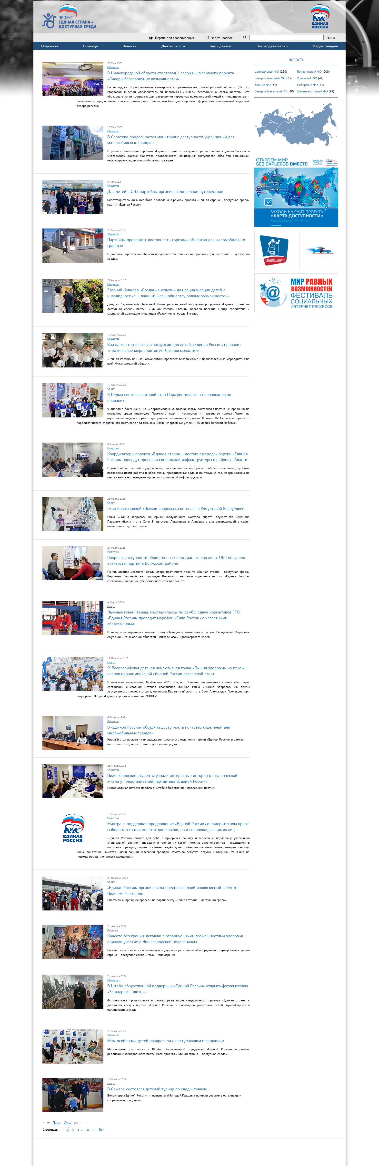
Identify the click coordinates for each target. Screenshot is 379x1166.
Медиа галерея (325, 46)
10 (87, 1129)
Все (101, 1129)
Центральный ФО (266, 72)
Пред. (57, 1123)
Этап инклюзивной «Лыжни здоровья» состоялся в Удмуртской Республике (175, 508)
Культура (112, 930)
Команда (90, 46)
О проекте (49, 46)
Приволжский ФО (309, 72)
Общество (113, 67)
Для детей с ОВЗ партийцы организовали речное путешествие (165, 191)
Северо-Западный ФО (269, 78)
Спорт (111, 388)
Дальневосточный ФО (312, 91)
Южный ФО (262, 85)
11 (94, 1129)
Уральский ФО (307, 78)
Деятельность (173, 46)
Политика (113, 448)
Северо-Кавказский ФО (271, 91)
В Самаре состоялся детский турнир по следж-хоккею (157, 1089)
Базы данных (221, 46)
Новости (129, 46)
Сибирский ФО (307, 85)
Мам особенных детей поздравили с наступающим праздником (165, 1040)
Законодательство (272, 46)
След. (68, 1123)
